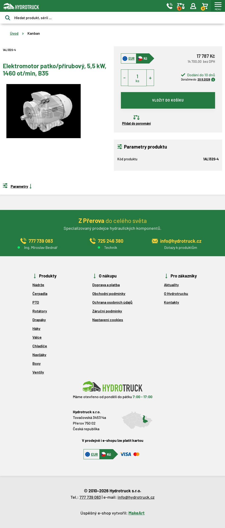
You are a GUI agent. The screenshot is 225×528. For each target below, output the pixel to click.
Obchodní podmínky (108, 293)
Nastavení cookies (107, 319)
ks (137, 80)
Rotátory (39, 311)
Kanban (33, 33)
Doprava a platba (106, 284)
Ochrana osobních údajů (112, 302)
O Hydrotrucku (176, 293)
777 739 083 (90, 497)
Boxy (36, 363)
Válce (37, 337)
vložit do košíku (168, 100)
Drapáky (39, 319)
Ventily (38, 372)
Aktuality (171, 284)
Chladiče (39, 346)
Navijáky (39, 354)
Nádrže (38, 284)
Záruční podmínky (107, 311)
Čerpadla (39, 293)
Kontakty (171, 302)
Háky (36, 328)
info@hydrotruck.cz (136, 497)
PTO (35, 302)
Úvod (14, 33)
